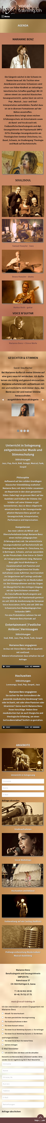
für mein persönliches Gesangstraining (18, 1017)
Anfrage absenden (10, 801)
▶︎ (44, 399)
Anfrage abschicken (11, 1111)
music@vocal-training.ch (23, 1001)
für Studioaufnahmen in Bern (14, 1021)
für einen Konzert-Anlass (13, 1026)
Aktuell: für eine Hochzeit (13, 1013)
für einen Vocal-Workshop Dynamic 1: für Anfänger (23, 1030)
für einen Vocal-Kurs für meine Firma (17, 1041)
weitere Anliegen (9, 1045)
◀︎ (4, 399)
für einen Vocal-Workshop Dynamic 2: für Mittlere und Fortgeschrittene (22, 1036)
